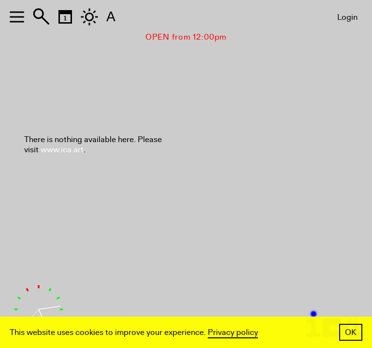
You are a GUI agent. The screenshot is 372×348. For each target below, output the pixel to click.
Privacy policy (233, 332)
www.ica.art (62, 150)
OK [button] (351, 332)
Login (347, 17)
